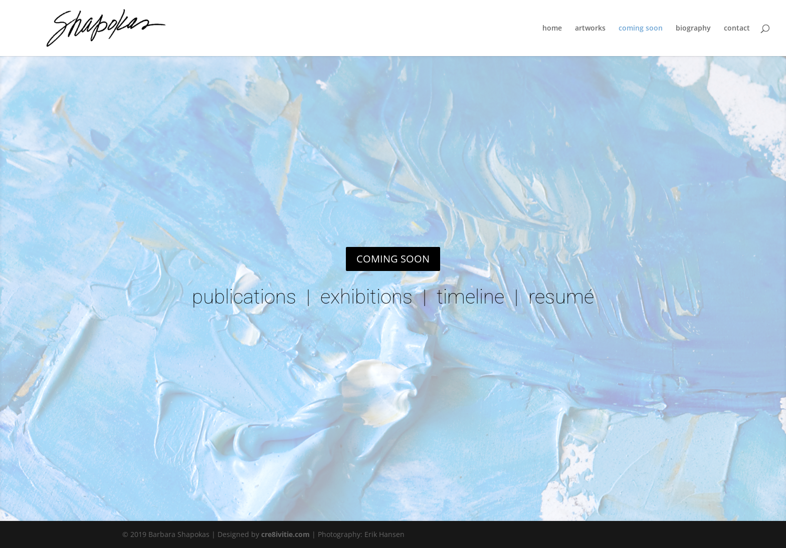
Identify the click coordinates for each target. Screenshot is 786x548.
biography (693, 29)
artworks (590, 29)
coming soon (641, 29)
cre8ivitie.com (285, 534)
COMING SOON (393, 258)
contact (737, 29)
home (552, 29)
